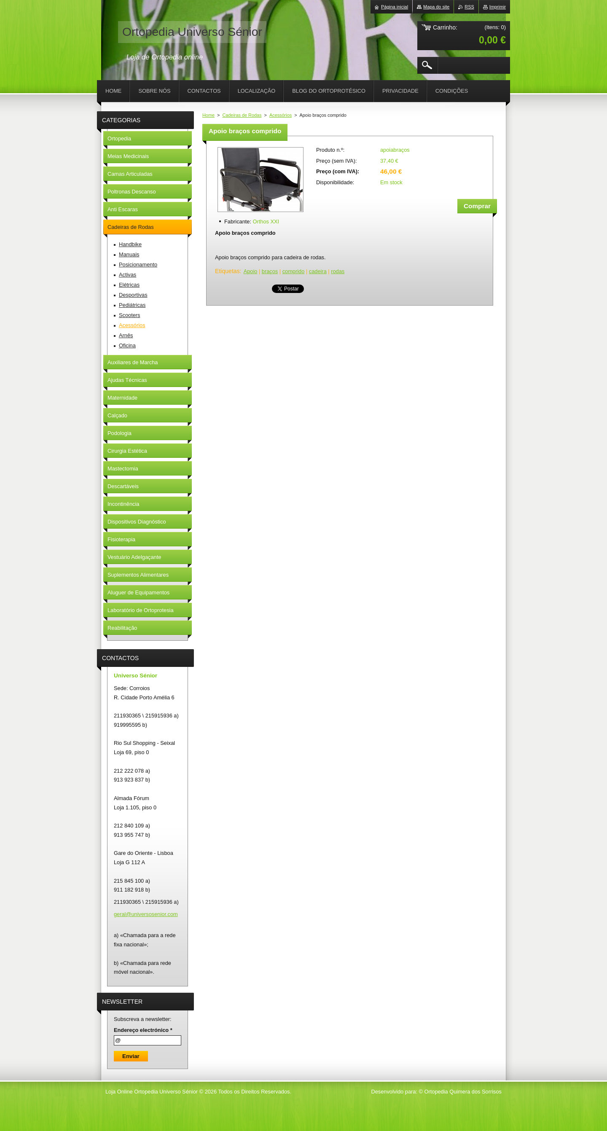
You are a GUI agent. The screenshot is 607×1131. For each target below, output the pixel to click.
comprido (293, 271)
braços (270, 271)
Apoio (251, 271)
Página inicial (394, 6)
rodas (337, 271)
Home (208, 115)
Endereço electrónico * (143, 1030)
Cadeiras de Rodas (241, 115)
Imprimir (497, 6)
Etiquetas (227, 271)
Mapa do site (436, 6)
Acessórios (280, 115)
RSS (469, 6)
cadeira (318, 271)
